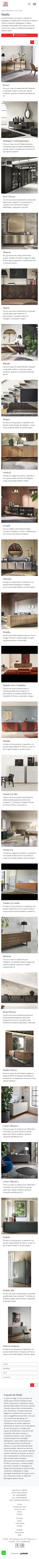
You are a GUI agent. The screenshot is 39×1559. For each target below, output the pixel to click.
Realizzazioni (19, 1532)
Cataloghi (19, 1530)
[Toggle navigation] (34, 4)
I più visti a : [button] (7, 1377)
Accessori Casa (19, 1509)
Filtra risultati (19, 35)
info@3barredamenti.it (22, 1500)
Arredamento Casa (12, 10)
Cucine (19, 1504)
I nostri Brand (19, 1523)
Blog (19, 1535)
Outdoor (19, 1514)
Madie (20, 10)
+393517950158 (21, 1498)
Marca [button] (5, 1364)
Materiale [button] (6, 1368)
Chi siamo (19, 1518)
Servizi (19, 1521)
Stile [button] (4, 1373)
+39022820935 (21, 1495)
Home (3, 10)
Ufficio (19, 1512)
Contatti (19, 1526)
